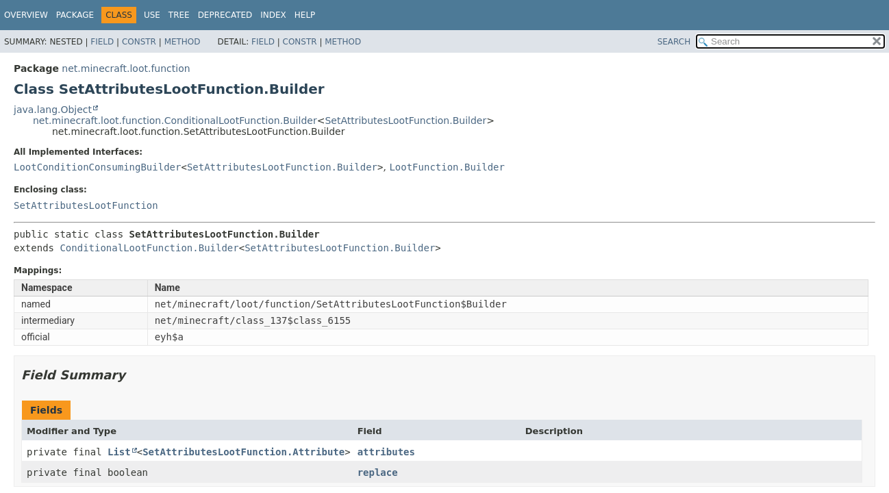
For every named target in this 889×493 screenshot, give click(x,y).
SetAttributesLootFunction (86, 205)
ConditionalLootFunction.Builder (149, 247)
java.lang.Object (53, 109)
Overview (26, 15)
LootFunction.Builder (447, 167)
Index (273, 15)
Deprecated (225, 15)
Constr (139, 42)
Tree (179, 15)
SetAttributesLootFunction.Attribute (243, 451)
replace (378, 472)
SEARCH (674, 42)
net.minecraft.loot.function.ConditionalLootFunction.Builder (175, 120)
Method (182, 42)
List (119, 451)
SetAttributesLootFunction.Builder (405, 120)
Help (305, 15)
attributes (386, 451)
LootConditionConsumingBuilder (97, 167)
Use (152, 15)
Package (75, 15)
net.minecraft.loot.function (126, 68)
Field (102, 42)
